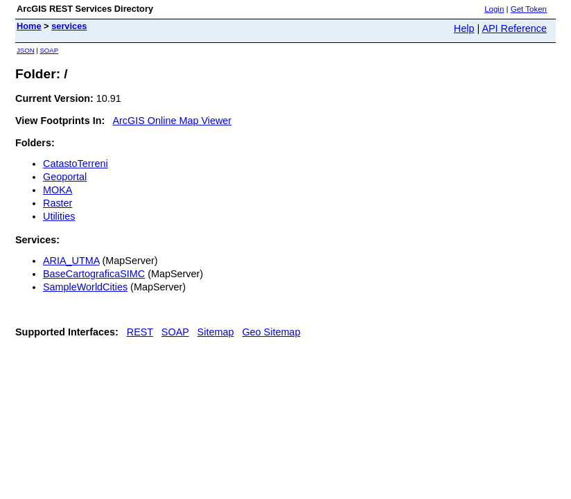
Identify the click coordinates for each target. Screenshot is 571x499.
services (69, 26)
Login (494, 9)
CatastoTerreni (75, 163)
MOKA (57, 189)
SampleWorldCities (85, 286)
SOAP (48, 50)
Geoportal (65, 176)
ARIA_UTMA (71, 260)
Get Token (529, 9)
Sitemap (215, 332)
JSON (26, 50)
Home (29, 26)
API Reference (514, 28)
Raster (57, 203)
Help (464, 28)
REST (140, 332)
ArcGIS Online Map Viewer (171, 120)
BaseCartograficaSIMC (94, 273)
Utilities (59, 216)
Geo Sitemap (271, 332)
